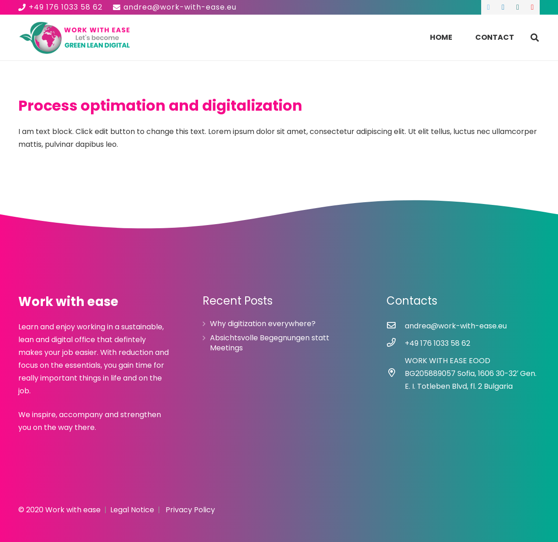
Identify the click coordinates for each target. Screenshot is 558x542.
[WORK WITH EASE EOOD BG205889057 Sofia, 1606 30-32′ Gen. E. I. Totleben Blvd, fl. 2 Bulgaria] (395, 373)
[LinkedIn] (503, 7)
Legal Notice (132, 509)
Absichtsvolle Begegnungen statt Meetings (269, 343)
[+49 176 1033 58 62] (395, 343)
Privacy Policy (190, 509)
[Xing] (517, 7)
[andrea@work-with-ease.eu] (395, 326)
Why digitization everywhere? (263, 323)
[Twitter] (488, 7)
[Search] (535, 37)
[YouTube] (532, 7)
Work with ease (73, 509)
